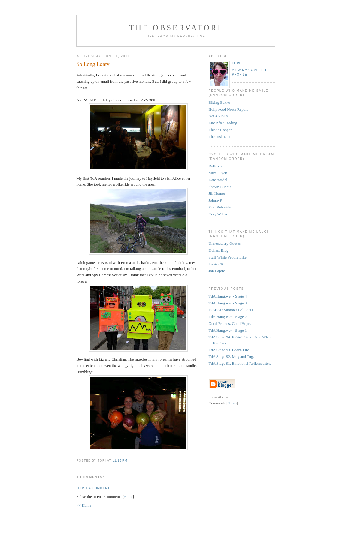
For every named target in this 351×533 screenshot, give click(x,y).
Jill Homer (217, 193)
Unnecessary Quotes (225, 243)
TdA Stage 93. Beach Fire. (229, 350)
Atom (128, 496)
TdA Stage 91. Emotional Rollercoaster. (240, 363)
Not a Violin (218, 116)
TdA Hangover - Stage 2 (228, 316)
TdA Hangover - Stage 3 (228, 303)
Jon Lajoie (217, 270)
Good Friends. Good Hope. (230, 323)
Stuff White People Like (228, 257)
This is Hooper (220, 129)
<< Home (84, 505)
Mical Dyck (218, 173)
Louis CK (216, 264)
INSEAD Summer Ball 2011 (231, 309)
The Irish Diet (220, 136)
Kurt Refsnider (220, 207)
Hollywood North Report (228, 109)
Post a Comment (94, 488)
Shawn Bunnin (220, 186)
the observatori (175, 27)
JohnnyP (215, 200)
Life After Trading (223, 123)
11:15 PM (119, 460)
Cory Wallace (219, 214)
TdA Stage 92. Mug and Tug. (231, 356)
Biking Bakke (219, 102)
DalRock (215, 166)
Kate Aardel (218, 180)
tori (236, 63)
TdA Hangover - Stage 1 (228, 330)
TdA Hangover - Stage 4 (228, 296)
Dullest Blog (218, 250)
